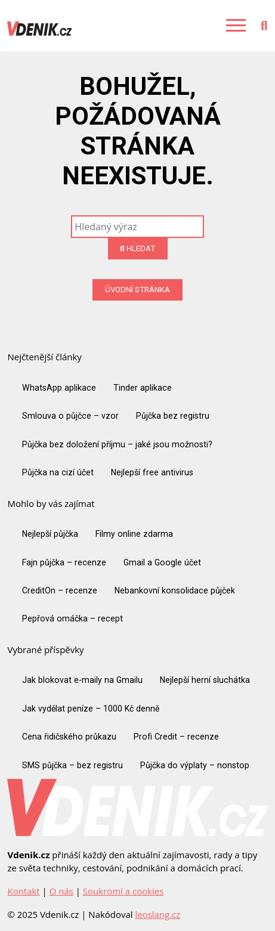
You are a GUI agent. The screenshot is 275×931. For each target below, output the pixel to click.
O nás (61, 891)
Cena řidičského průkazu (69, 736)
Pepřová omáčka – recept (72, 618)
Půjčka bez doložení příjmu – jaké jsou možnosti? (117, 444)
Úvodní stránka (137, 289)
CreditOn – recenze (59, 590)
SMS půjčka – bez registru (72, 765)
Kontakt (23, 891)
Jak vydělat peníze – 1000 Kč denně (90, 708)
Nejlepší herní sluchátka (205, 680)
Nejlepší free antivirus (152, 472)
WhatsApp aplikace (59, 387)
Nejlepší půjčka (50, 534)
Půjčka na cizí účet (58, 472)
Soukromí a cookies (123, 891)
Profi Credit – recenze (176, 736)
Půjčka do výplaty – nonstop (194, 765)
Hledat (137, 248)
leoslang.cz (157, 914)
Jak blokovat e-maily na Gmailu (82, 680)
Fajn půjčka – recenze (64, 562)
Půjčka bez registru (172, 415)
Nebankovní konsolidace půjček (175, 590)
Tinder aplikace (142, 387)
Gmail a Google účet (162, 562)
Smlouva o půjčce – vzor (70, 415)
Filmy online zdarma (134, 534)
